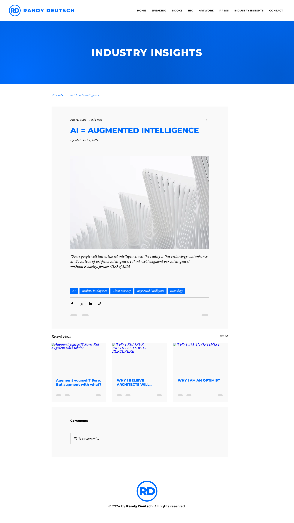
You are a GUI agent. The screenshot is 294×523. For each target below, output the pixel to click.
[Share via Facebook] (72, 303)
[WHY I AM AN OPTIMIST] (200, 358)
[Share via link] (99, 303)
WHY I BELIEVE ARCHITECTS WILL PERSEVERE (133, 382)
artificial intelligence (84, 95)
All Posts (57, 95)
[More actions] (207, 120)
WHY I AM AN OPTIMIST (199, 380)
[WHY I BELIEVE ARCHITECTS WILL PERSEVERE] (139, 358)
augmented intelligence (150, 290)
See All (224, 336)
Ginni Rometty (122, 290)
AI (74, 290)
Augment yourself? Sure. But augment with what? (78, 382)
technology (176, 290)
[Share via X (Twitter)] (81, 303)
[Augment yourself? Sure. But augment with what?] (79, 358)
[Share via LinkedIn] (90, 303)
